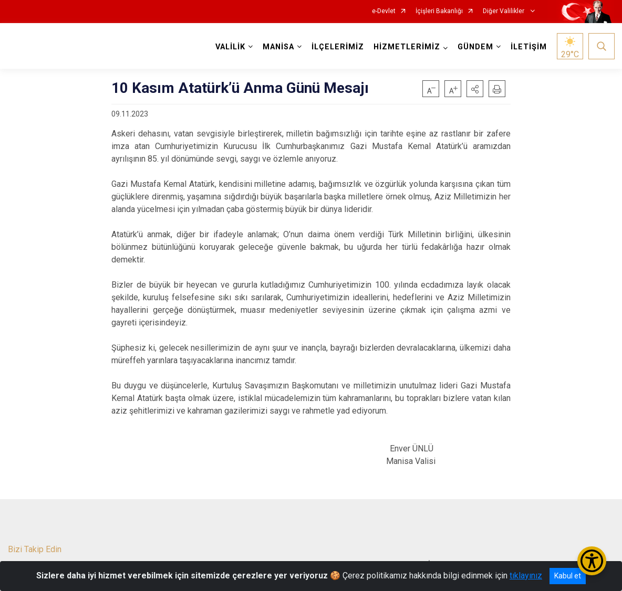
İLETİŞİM (528, 47)
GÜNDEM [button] (475, 47)
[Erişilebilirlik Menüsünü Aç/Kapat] (591, 560)
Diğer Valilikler (504, 11)
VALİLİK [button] (230, 47)
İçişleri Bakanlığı (439, 11)
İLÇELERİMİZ (337, 47)
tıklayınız (526, 576)
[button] (474, 88)
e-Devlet (384, 11)
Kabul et (567, 576)
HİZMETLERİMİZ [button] (406, 47)
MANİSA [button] (278, 47)
